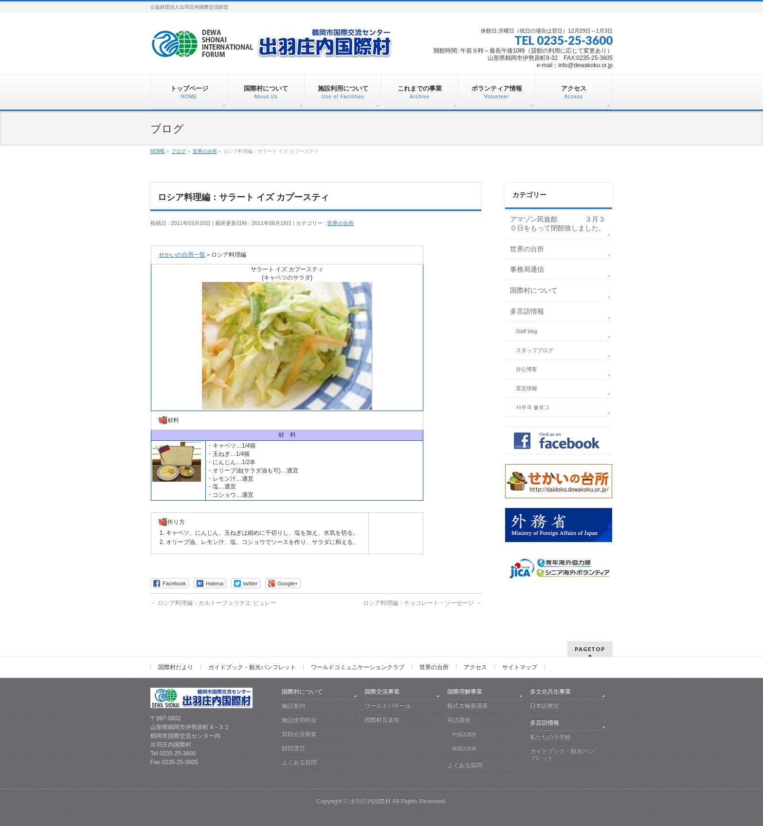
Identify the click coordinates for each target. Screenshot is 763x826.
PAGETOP (590, 649)
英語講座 (459, 719)
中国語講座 (464, 734)
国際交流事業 (382, 691)
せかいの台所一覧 (182, 254)
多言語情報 (527, 311)
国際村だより (175, 667)
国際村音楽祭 (382, 719)
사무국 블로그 (532, 407)
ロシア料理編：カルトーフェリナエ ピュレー (213, 603)
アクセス (475, 667)
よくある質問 (299, 762)
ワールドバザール (387, 705)
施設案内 (293, 705)
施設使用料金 (299, 719)
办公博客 (526, 369)
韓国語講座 (464, 748)
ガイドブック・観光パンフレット (252, 667)
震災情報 (526, 388)
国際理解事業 (464, 691)
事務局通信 (527, 269)
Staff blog (526, 331)
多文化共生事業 (550, 691)
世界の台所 (340, 223)
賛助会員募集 (299, 734)
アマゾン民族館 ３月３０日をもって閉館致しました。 (557, 223)
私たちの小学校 (550, 736)
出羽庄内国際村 (370, 801)
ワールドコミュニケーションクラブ (357, 667)
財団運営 (293, 748)
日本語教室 (544, 705)
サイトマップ (519, 667)
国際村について (534, 290)
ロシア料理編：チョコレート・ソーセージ (422, 603)
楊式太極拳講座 (467, 705)
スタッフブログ (534, 350)
